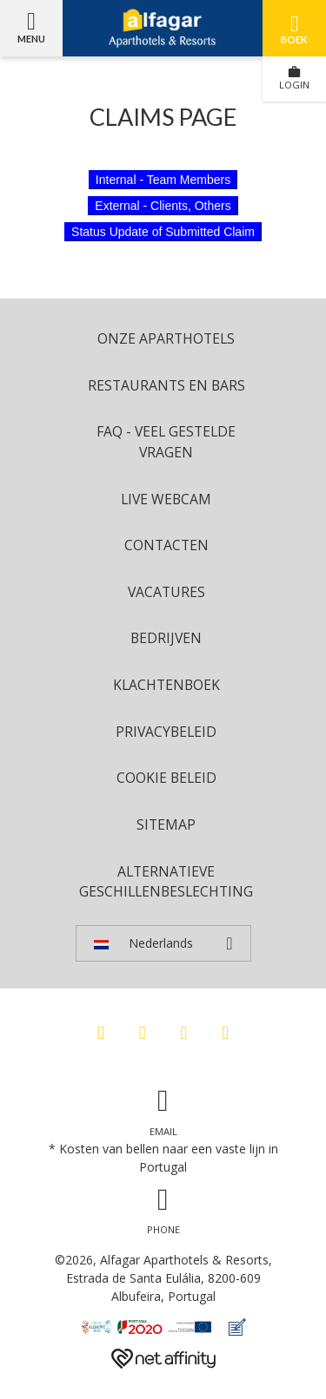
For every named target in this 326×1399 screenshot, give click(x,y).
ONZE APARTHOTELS (166, 338)
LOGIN (294, 78)
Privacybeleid (166, 731)
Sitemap (166, 824)
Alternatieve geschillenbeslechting (166, 882)
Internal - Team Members (163, 180)
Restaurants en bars (166, 385)
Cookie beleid (166, 777)
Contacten (166, 545)
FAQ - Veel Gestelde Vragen (166, 442)
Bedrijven (166, 637)
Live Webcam (166, 499)
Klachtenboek (166, 684)
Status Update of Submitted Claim (163, 232)
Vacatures (166, 591)
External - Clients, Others (162, 206)
